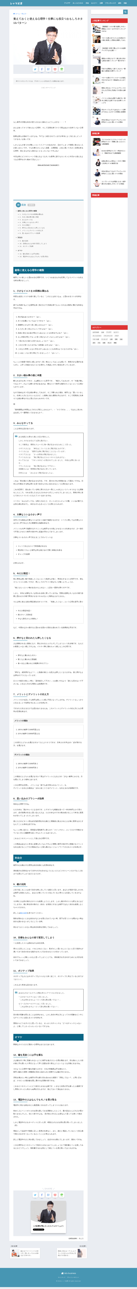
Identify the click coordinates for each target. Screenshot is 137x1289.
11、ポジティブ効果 (26, 247)
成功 (119, 3)
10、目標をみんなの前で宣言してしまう (33, 244)
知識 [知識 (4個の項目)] (104, 343)
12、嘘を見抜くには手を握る (29, 254)
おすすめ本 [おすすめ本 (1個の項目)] (96, 332)
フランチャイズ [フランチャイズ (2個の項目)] (108, 336)
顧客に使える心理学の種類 (27, 212)
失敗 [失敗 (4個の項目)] (121, 339)
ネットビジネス (78, 3)
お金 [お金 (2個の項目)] (102, 332)
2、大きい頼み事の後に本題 (29, 218)
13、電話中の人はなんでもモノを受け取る (34, 257)
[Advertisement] (48, 105)
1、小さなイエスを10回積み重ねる (31, 215)
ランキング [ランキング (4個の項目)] (104, 339)
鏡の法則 (23, 914)
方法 (87, 3)
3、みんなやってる (26, 220)
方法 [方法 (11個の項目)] (99, 343)
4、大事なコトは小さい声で (29, 223)
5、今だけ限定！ (25, 226)
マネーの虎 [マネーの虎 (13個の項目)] (96, 339)
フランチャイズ (110, 3)
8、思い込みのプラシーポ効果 (30, 234)
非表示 (31, 206)
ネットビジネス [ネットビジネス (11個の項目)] (97, 336)
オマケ (20, 251)
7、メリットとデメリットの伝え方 (31, 231)
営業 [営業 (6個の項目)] (116, 339)
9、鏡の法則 (24, 241)
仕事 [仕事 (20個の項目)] (111, 339)
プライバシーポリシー (73, 1279)
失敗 (125, 3)
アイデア (67, 3)
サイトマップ (61, 1279)
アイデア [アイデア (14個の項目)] (108, 332)
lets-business (68, 1275)
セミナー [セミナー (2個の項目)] (116, 332)
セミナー (94, 3)
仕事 (101, 3)
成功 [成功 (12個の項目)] (94, 343)
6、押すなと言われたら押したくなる (32, 228)
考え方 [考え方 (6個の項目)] (109, 343)
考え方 (81, 1240)
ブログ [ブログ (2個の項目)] (116, 336)
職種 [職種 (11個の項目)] (115, 343)
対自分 (20, 238)
